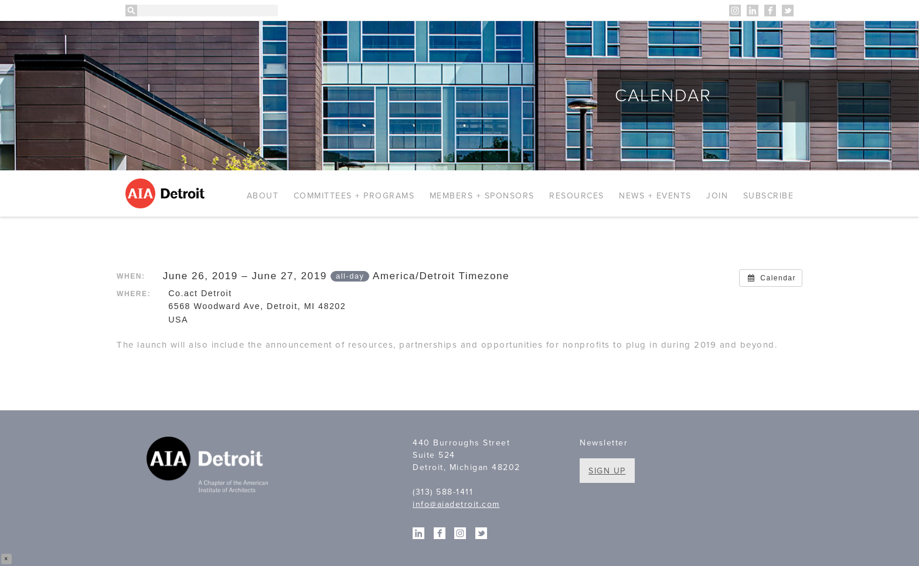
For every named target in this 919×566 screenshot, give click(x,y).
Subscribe (768, 196)
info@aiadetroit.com (456, 504)
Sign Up (607, 471)
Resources (576, 196)
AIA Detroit (166, 193)
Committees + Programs (354, 196)
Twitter (788, 10)
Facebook (770, 10)
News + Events (655, 196)
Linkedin (752, 10)
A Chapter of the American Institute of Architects (209, 466)
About (263, 196)
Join (717, 196)
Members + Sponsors (482, 196)
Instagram (735, 10)
